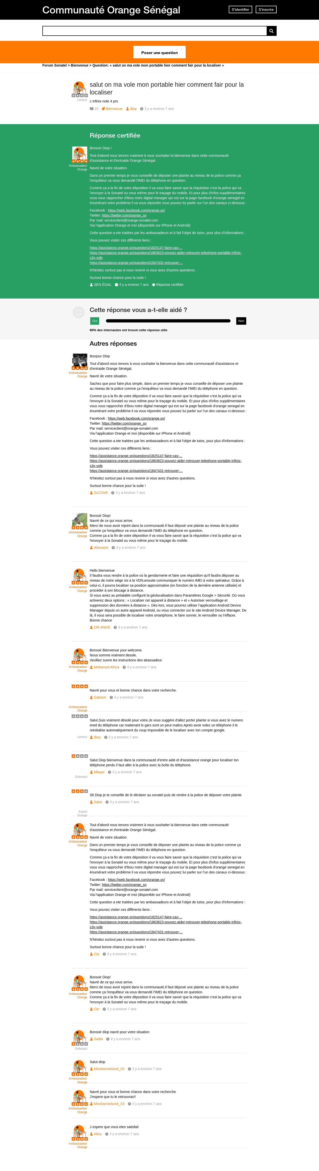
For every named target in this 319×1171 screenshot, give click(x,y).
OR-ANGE (102, 627)
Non (241, 321)
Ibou (97, 737)
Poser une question (159, 52)
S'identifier (240, 9)
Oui (94, 321)
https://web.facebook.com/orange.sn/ (136, 210)
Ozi (96, 954)
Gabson (100, 697)
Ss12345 (101, 493)
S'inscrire (266, 9)
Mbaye (99, 772)
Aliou (98, 1134)
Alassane (101, 547)
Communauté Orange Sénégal (111, 9)
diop (133, 109)
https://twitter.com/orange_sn (124, 215)
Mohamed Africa (106, 667)
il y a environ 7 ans (134, 285)
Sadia (98, 1039)
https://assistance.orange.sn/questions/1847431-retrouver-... (136, 263)
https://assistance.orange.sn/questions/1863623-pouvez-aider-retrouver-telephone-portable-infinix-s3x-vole (165, 255)
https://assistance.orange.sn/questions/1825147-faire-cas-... (136, 248)
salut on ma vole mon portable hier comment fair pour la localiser (167, 88)
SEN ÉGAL (102, 285)
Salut (98, 802)
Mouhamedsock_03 (109, 1069)
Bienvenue (114, 109)
